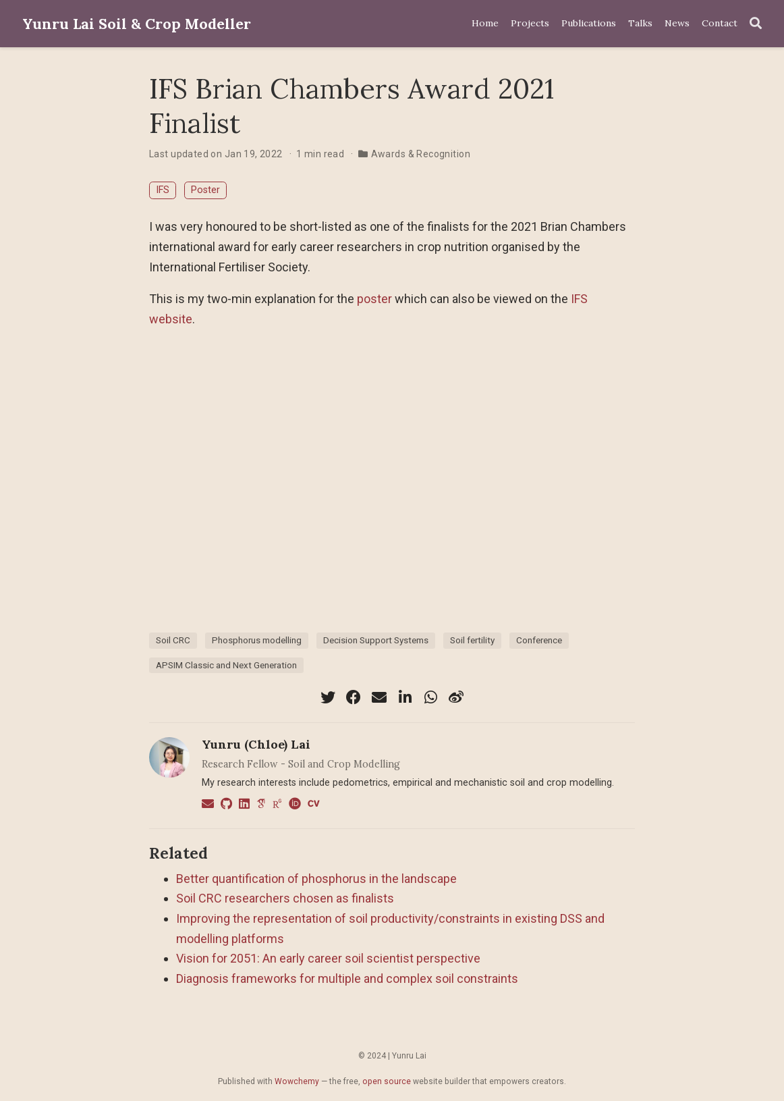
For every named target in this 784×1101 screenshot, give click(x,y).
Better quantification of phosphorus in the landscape (316, 878)
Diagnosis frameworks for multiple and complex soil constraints (347, 978)
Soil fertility (472, 640)
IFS (162, 190)
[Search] (756, 24)
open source (386, 1081)
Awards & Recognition (420, 154)
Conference (539, 640)
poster (374, 299)
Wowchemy (297, 1081)
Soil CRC (173, 640)
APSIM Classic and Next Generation (226, 665)
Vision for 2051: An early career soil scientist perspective (328, 958)
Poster (205, 190)
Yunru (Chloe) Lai (256, 744)
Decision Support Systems (375, 640)
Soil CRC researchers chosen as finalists (285, 898)
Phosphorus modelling (257, 640)
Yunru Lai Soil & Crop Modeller (136, 23)
